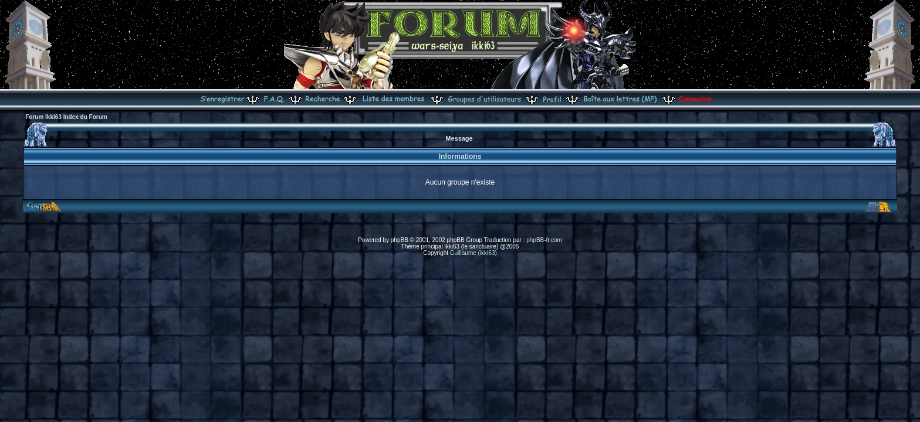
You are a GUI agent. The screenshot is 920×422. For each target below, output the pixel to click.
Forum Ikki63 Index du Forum (66, 117)
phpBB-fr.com (544, 240)
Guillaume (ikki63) (473, 253)
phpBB (399, 240)
